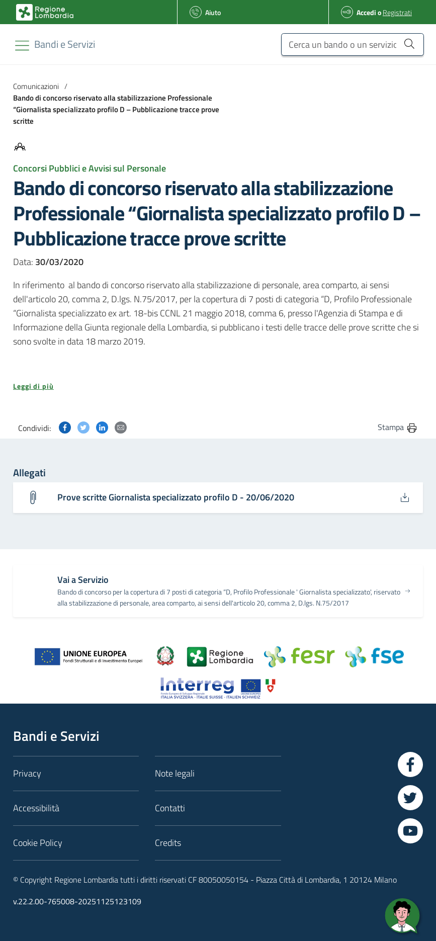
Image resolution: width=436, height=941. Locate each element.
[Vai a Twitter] (410, 798)
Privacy (27, 774)
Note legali (175, 774)
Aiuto (213, 12)
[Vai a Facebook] (410, 765)
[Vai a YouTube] (410, 831)
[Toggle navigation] (22, 45)
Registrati (397, 12)
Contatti (170, 808)
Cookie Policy (37, 843)
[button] (218, 386)
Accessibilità (36, 808)
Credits (168, 843)
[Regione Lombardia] (64, 44)
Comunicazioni (36, 86)
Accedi (366, 12)
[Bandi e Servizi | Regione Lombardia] (44, 12)
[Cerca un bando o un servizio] (352, 44)
